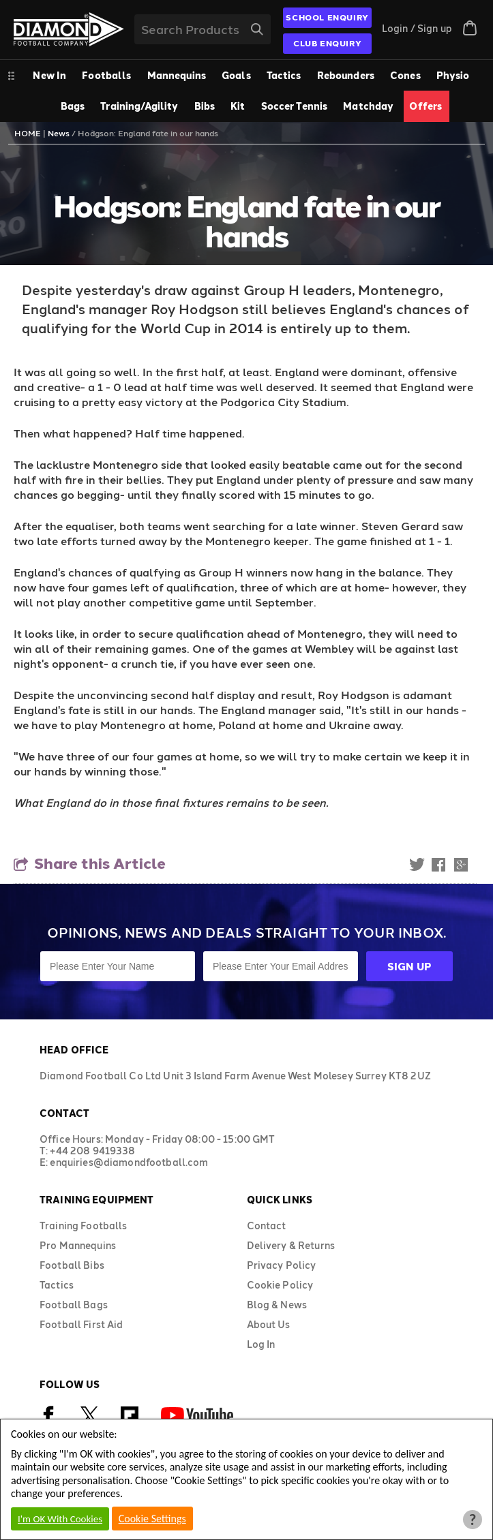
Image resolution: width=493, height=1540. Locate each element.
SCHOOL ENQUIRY (327, 17)
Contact (266, 1225)
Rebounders (345, 75)
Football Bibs (72, 1265)
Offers (425, 106)
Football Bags (74, 1304)
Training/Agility (139, 106)
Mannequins (176, 75)
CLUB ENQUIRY (327, 43)
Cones (405, 75)
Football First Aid (81, 1324)
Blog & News (277, 1304)
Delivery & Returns (291, 1245)
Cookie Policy (280, 1285)
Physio (453, 75)
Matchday (368, 106)
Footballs (106, 75)
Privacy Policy (281, 1265)
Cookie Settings (152, 1518)
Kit (237, 106)
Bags (73, 106)
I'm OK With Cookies (60, 1519)
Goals (236, 75)
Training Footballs (84, 1225)
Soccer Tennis (294, 106)
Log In (261, 1344)
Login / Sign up (417, 28)
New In (49, 75)
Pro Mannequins (78, 1245)
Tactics (284, 75)
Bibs (204, 106)
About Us (268, 1324)
